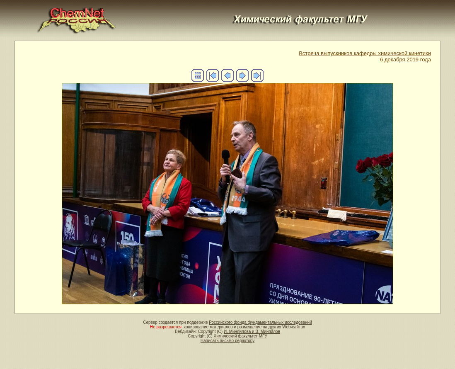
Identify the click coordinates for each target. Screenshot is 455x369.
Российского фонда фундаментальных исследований (260, 322)
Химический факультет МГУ (240, 336)
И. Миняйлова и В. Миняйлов (252, 331)
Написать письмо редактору (227, 340)
